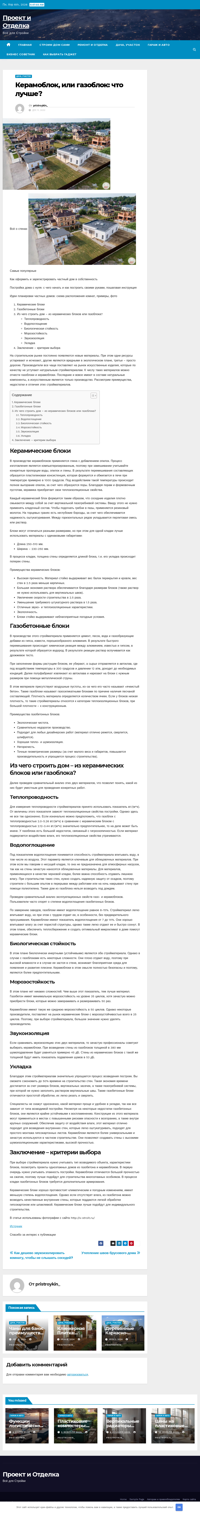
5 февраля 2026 (72, 1432)
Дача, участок (128, 44)
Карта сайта (189, 1499)
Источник (16, 1226)
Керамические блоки (27, 402)
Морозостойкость (31, 427)
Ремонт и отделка (93, 44)
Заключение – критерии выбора (35, 440)
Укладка (26, 435)
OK (179, 1507)
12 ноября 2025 (169, 1432)
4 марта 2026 (22, 1432)
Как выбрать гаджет (60, 54)
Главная (25, 44)
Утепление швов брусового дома (110, 1253)
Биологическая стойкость (36, 423)
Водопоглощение (31, 419)
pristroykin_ (40, 105)
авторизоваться (77, 1374)
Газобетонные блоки (28, 406)
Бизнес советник (21, 54)
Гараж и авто (159, 44)
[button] (194, 49)
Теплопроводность (31, 415)
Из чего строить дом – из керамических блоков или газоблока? (55, 411)
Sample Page (137, 1499)
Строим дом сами (54, 44)
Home (123, 1499)
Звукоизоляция (30, 431)
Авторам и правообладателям (163, 1499)
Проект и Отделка (31, 1474)
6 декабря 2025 (120, 1432)
